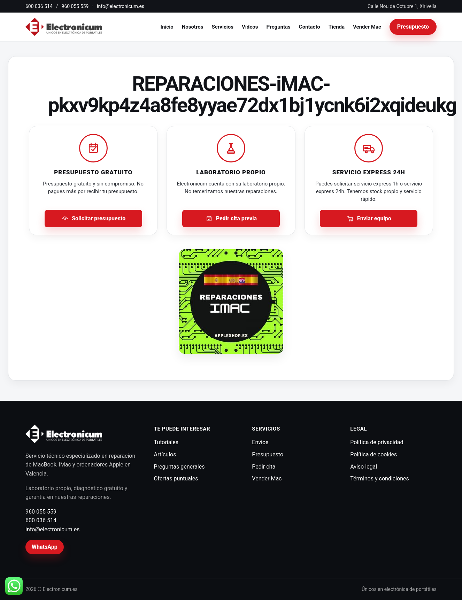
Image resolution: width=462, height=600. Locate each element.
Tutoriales (166, 442)
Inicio (167, 27)
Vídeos (250, 27)
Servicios (222, 27)
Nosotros (192, 27)
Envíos (260, 442)
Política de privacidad (376, 442)
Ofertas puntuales (176, 478)
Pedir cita (263, 466)
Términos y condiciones (379, 478)
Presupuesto (413, 26)
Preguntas (279, 27)
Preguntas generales (179, 466)
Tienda (337, 27)
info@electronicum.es (120, 6)
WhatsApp (44, 547)
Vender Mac (367, 27)
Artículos (165, 454)
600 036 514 (39, 6)
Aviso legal (363, 466)
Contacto (309, 27)
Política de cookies (373, 454)
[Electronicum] (63, 27)
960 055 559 (75, 6)
